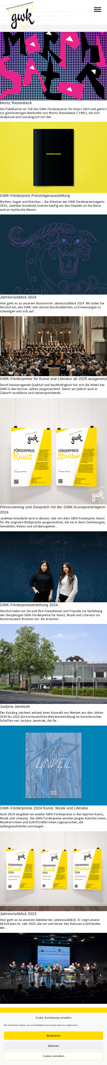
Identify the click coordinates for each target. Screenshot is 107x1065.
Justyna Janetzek (15, 706)
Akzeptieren (54, 1035)
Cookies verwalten (53, 1056)
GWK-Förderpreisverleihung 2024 (29, 605)
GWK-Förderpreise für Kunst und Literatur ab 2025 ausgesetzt (53, 379)
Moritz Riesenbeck (16, 103)
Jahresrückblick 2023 (18, 914)
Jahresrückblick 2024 (18, 297)
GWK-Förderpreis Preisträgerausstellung (35, 196)
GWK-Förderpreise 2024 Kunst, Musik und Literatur (44, 808)
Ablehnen (53, 1046)
